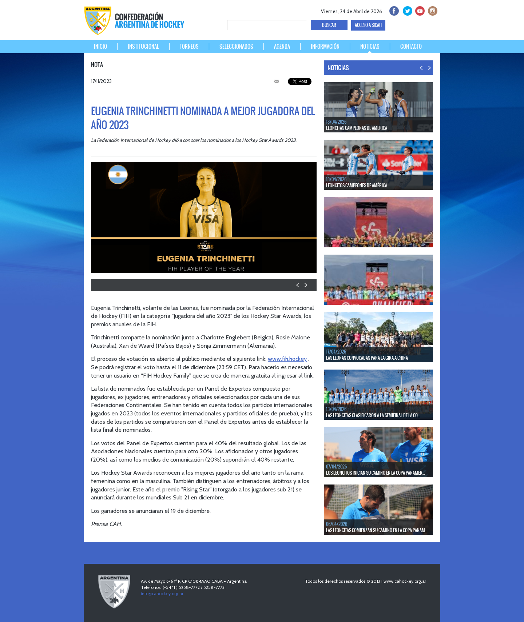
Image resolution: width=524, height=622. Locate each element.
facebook (393, 10)
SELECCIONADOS (236, 46)
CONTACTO (411, 46)
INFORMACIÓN (325, 46)
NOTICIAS (370, 46)
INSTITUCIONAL (143, 46)
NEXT (305, 285)
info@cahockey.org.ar (162, 593)
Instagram (431, 10)
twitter (406, 10)
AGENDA (282, 46)
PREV (298, 285)
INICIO (100, 46)
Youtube (419, 10)
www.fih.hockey (287, 358)
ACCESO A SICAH (368, 25)
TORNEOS (189, 46)
